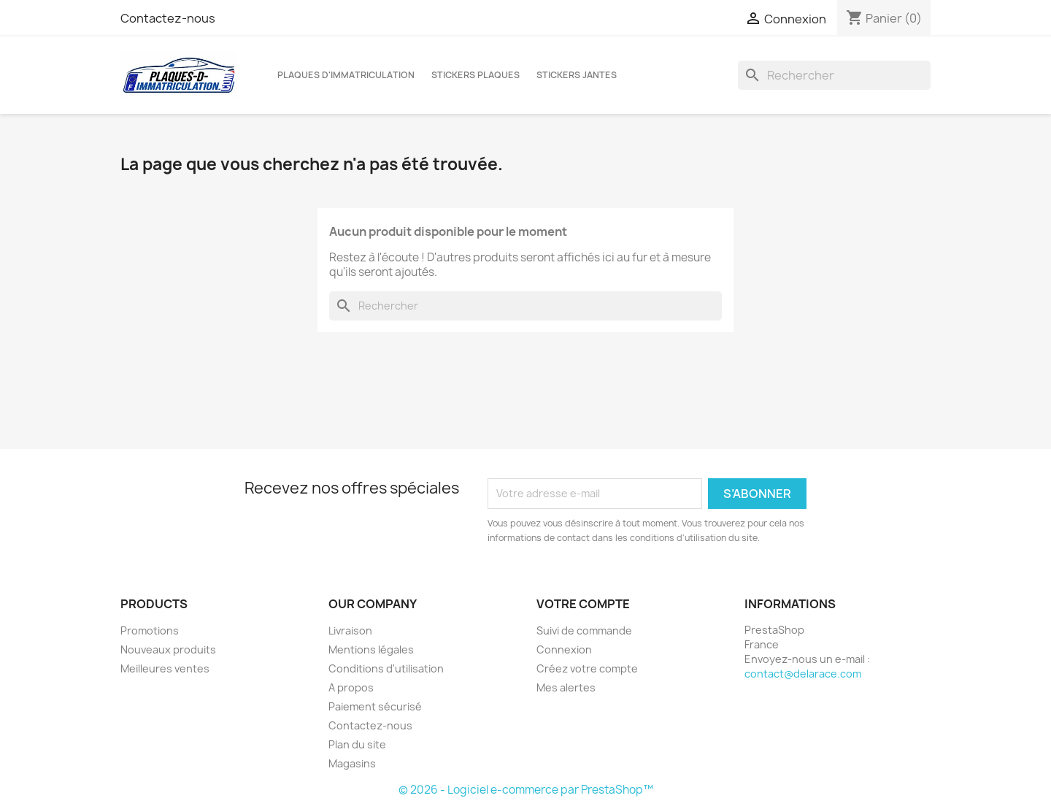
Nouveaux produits (168, 649)
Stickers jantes (576, 75)
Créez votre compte (587, 668)
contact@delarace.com (802, 673)
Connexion (564, 649)
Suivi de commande (584, 630)
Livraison (350, 630)
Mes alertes (566, 687)
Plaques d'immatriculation (346, 75)
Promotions (149, 630)
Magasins (352, 763)
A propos (351, 687)
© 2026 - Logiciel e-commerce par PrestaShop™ (526, 789)
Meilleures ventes (164, 668)
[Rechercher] (834, 75)
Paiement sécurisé (375, 706)
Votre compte (583, 604)
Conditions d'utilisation (386, 668)
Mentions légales (371, 649)
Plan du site (357, 744)
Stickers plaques (475, 75)
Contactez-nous (167, 18)
